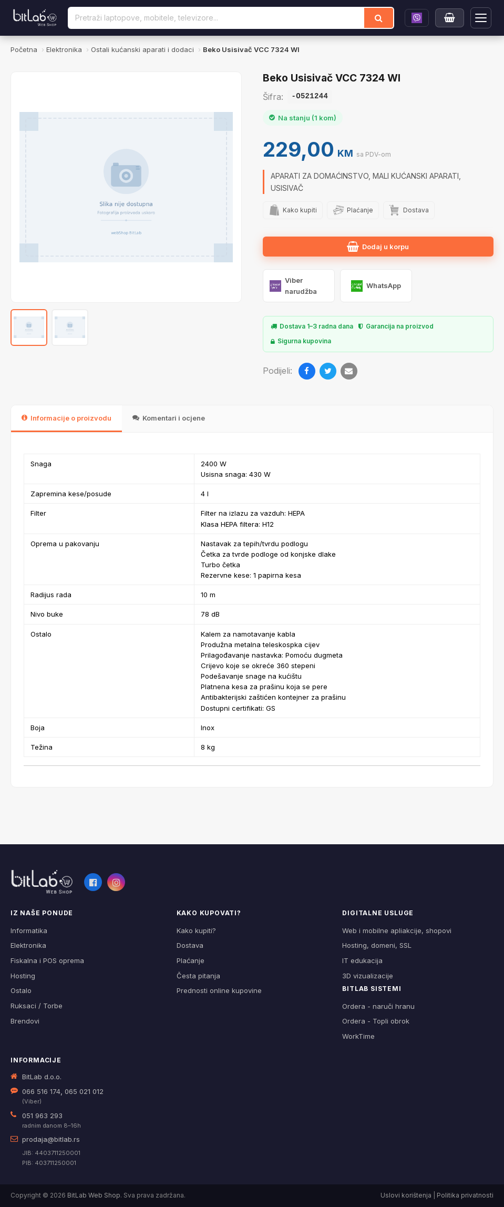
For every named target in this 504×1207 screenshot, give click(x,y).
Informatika (29, 930)
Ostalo (21, 990)
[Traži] (378, 18)
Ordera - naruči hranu (378, 1006)
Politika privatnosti (465, 1195)
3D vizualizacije (367, 975)
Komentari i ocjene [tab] (168, 418)
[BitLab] (35, 18)
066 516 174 (41, 1091)
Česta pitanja (198, 975)
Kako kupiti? (196, 930)
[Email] (349, 371)
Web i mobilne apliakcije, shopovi (396, 930)
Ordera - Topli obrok (375, 1021)
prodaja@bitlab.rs (51, 1139)
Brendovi (25, 1021)
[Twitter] (328, 371)
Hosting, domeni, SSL (377, 945)
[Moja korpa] (449, 17)
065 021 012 (84, 1091)
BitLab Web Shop (93, 1195)
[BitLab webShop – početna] (42, 882)
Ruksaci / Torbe (37, 1005)
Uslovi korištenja (405, 1195)
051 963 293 (42, 1115)
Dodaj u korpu (378, 246)
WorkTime (358, 1036)
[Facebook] (307, 371)
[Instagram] (116, 882)
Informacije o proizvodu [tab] (66, 418)
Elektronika (28, 945)
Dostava (190, 945)
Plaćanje (190, 960)
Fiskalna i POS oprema (47, 960)
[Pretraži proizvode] (216, 18)
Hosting (23, 975)
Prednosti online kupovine (219, 990)
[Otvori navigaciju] (480, 17)
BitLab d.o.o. (41, 1076)
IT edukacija (362, 960)
